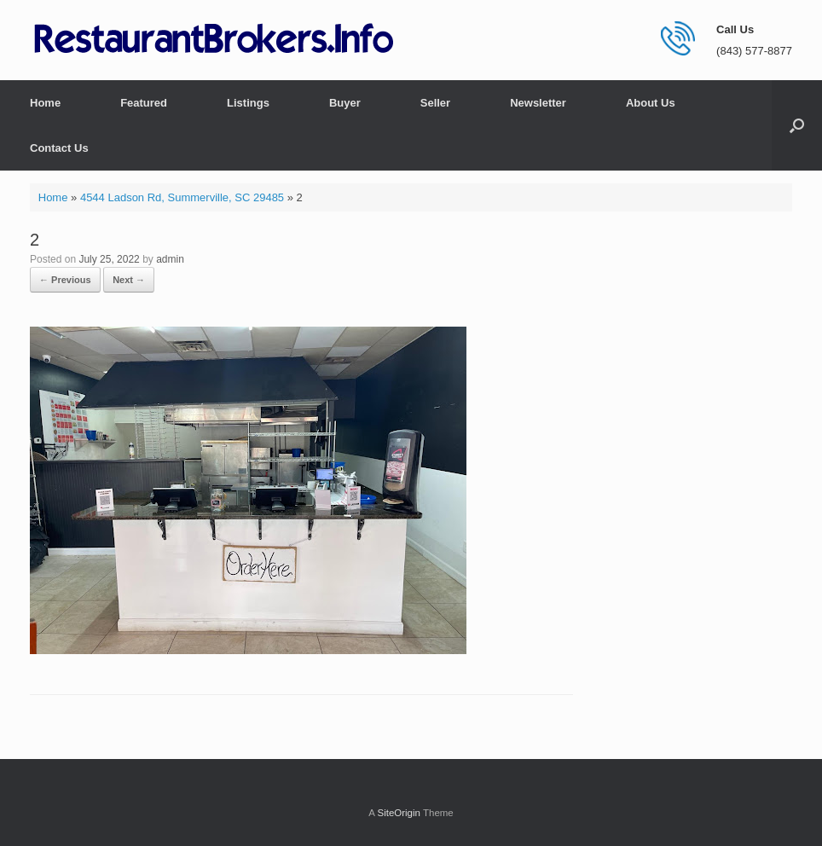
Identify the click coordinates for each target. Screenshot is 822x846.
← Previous (65, 280)
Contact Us (59, 148)
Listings (248, 102)
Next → (129, 280)
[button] (797, 125)
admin (170, 259)
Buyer (345, 102)
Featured (143, 102)
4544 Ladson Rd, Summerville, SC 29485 (182, 197)
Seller (435, 102)
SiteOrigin (398, 813)
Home (45, 102)
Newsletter (538, 102)
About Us (650, 102)
